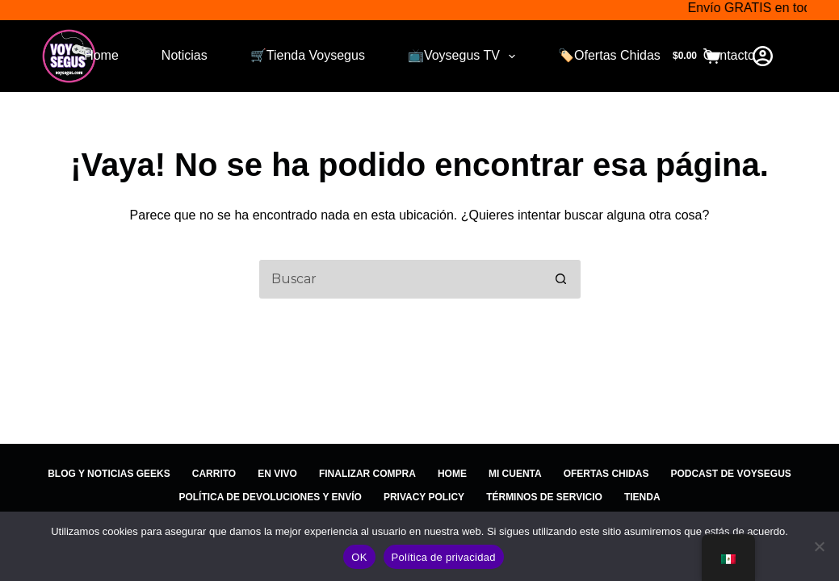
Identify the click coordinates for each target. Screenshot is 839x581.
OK (359, 557)
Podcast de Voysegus (730, 473)
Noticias (185, 55)
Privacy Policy (424, 497)
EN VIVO (277, 473)
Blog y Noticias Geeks (109, 473)
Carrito (214, 473)
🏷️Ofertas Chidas (609, 55)
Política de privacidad (444, 557)
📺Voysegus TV (465, 56)
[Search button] (561, 279)
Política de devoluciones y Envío (269, 497)
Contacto (729, 55)
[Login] (763, 56)
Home (101, 55)
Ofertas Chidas (606, 473)
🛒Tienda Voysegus (307, 55)
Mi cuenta (515, 473)
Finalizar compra (367, 473)
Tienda (642, 497)
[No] (819, 546)
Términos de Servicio (544, 497)
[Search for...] (399, 279)
